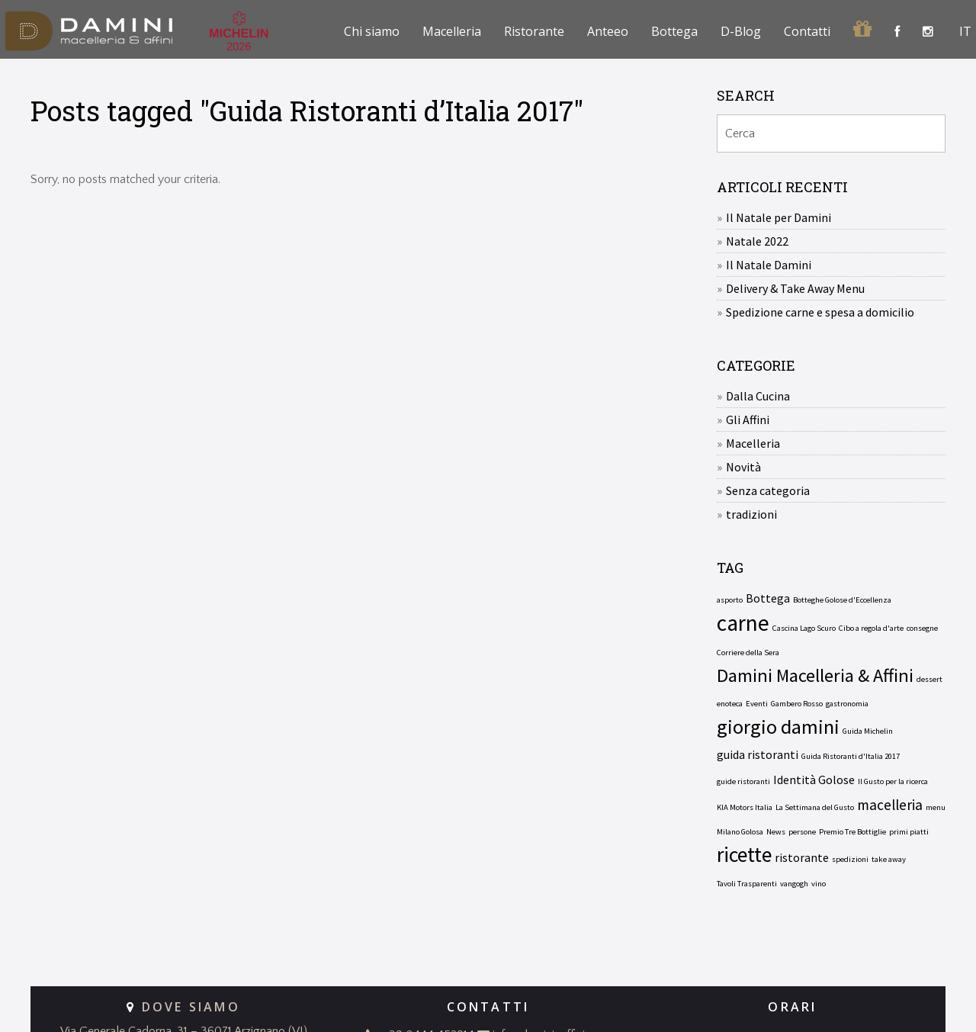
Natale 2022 (757, 241)
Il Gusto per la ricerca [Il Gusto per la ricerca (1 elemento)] (893, 781)
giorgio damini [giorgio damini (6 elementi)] (778, 726)
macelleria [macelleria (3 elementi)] (890, 805)
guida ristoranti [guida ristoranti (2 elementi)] (757, 754)
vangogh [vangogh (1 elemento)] (794, 884)
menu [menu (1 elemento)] (936, 807)
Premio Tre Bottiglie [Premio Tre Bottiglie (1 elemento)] (852, 832)
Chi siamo (372, 31)
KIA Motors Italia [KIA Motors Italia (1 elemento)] (744, 807)
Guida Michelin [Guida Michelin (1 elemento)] (868, 731)
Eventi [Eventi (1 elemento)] (757, 704)
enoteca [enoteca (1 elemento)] (730, 704)
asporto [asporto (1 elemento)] (730, 600)
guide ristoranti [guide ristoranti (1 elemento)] (743, 781)
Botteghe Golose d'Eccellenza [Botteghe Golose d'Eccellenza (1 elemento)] (842, 600)
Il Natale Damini (768, 264)
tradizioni (751, 514)
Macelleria (451, 31)
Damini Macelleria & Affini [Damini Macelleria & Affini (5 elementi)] (815, 675)
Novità (743, 466)
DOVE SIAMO (191, 1006)
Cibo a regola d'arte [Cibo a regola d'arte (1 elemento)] (871, 628)
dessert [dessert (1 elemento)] (929, 679)
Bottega (674, 31)
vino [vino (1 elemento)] (818, 884)
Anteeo (607, 31)
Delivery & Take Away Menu (795, 288)
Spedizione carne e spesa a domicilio (820, 312)
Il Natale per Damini (778, 217)
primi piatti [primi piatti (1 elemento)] (909, 832)
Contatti (807, 31)
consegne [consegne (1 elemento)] (922, 628)
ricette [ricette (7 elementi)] (744, 855)
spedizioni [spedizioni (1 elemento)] (850, 859)
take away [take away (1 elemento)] (889, 859)
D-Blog (741, 31)
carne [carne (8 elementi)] (743, 623)
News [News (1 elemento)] (775, 832)
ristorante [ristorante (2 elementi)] (802, 857)
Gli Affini (747, 419)
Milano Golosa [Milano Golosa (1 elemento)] (740, 832)
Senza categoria (768, 490)
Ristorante (534, 31)
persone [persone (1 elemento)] (802, 832)
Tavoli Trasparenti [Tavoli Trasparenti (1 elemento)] (747, 884)
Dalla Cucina (758, 395)
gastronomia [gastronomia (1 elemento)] (847, 704)
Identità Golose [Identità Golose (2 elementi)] (814, 779)
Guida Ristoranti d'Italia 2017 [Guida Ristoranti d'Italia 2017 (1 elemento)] (850, 756)
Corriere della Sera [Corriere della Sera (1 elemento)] (748, 652)
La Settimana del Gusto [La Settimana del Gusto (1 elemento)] (814, 807)
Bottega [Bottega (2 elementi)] (768, 598)
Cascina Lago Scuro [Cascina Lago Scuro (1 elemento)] (804, 628)
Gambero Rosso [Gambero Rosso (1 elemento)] (797, 704)
